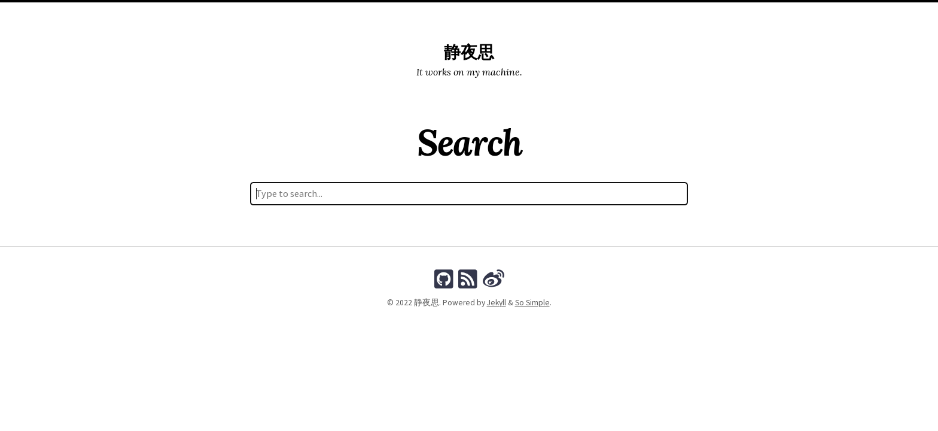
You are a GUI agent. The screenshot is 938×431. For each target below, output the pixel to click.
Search (527, 14)
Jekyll (496, 303)
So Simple (532, 303)
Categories (449, 14)
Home (369, 14)
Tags (492, 14)
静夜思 (469, 52)
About (566, 14)
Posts (404, 14)
